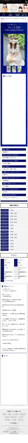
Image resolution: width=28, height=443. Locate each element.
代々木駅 (21, 417)
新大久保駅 (15, 414)
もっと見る (14, 423)
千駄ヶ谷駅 (20, 420)
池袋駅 (9, 414)
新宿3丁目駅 (14, 417)
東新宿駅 (7, 417)
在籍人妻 (16, 18)
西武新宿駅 (22, 414)
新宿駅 (4, 414)
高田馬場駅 (7, 420)
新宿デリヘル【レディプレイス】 (7, 18)
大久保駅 (14, 420)
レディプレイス (20, 431)
